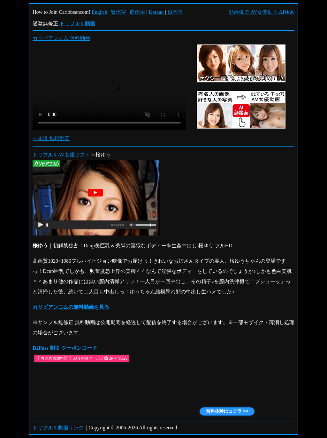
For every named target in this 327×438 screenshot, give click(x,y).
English (99, 12)
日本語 (175, 12)
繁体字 (118, 12)
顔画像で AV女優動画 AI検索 (261, 12)
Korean (156, 12)
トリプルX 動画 (77, 23)
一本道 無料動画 (51, 138)
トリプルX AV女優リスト (61, 154)
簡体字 (137, 12)
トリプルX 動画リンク (58, 427)
